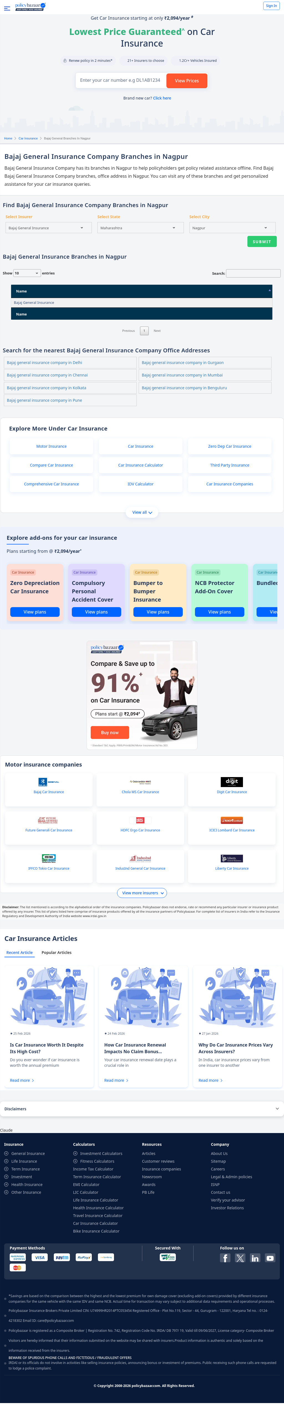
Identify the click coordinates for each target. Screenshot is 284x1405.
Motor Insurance (51, 448)
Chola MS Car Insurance (140, 794)
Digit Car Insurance (232, 794)
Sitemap (218, 1163)
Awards (149, 1186)
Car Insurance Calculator (140, 467)
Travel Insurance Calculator (98, 1217)
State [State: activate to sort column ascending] (165, 291)
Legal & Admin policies (231, 1178)
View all (142, 514)
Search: (246, 273)
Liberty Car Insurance (232, 870)
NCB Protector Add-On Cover (214, 589)
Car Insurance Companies (229, 485)
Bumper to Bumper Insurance (148, 593)
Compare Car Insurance (51, 467)
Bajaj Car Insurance (49, 794)
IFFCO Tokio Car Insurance (48, 870)
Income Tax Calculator (93, 1171)
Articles (148, 1155)
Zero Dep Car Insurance (229, 448)
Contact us (220, 1194)
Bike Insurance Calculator (96, 1233)
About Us (219, 1155)
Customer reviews (158, 1163)
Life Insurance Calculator (95, 1202)
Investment (21, 1178)
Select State (108, 216)
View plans (35, 614)
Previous (128, 340)
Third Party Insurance (229, 467)
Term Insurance (25, 1171)
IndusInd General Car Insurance (140, 870)
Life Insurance (24, 1163)
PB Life (148, 1194)
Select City (199, 216)
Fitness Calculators (97, 1163)
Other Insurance (26, 1194)
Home (8, 138)
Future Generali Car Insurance (49, 832)
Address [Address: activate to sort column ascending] (98, 291)
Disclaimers (15, 1110)
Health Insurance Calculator (98, 1209)
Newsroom (152, 1178)
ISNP (215, 1186)
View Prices (187, 81)
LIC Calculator (85, 1194)
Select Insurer (19, 216)
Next (157, 340)
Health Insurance (26, 1186)
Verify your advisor (228, 1202)
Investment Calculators (101, 1155)
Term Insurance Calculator (97, 1178)
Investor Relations (227, 1209)
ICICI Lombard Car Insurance (232, 832)
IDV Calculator (140, 485)
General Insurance (28, 1155)
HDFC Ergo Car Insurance (140, 832)
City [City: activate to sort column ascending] (208, 291)
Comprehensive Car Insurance (51, 485)
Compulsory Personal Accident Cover (92, 593)
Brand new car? (147, 98)
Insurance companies (161, 1171)
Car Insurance (28, 138)
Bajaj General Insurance (34, 302)
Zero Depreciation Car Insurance (35, 589)
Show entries (29, 273)
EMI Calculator (86, 1186)
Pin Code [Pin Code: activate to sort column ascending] (243, 291)
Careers (218, 1171)
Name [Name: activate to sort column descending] (21, 291)
